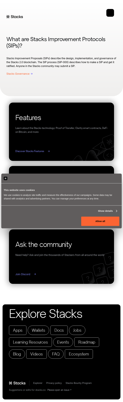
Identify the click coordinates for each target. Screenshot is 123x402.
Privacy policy (54, 383)
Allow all (100, 221)
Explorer (37, 383)
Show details (105, 211)
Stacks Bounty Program (79, 383)
